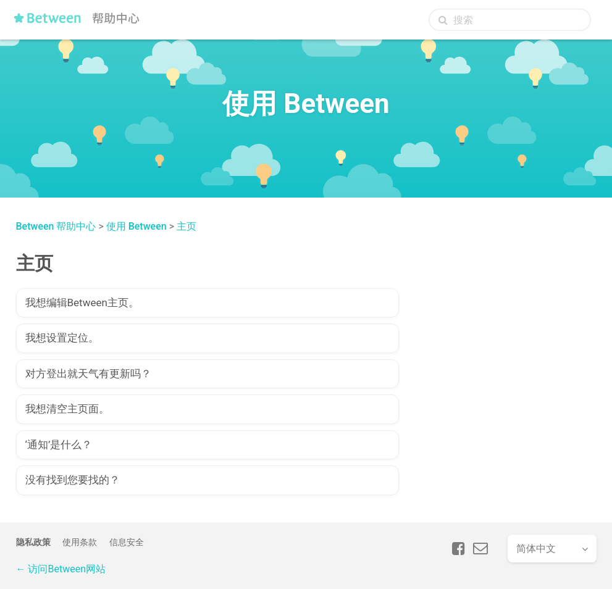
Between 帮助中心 (56, 226)
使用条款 (79, 542)
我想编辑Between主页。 (82, 302)
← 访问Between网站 (61, 569)
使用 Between (136, 226)
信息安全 (126, 542)
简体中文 (536, 548)
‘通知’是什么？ (59, 444)
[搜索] (510, 20)
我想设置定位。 (62, 338)
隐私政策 (33, 542)
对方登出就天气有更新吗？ (88, 373)
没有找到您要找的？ (72, 480)
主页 (186, 226)
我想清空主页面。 (67, 409)
